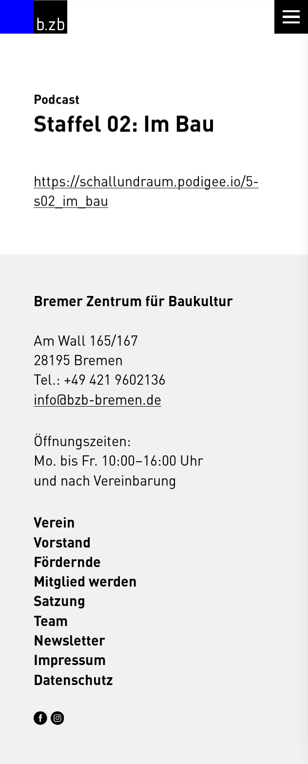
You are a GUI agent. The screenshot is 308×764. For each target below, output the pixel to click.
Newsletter (69, 639)
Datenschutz (73, 679)
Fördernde (67, 561)
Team (51, 620)
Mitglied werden (85, 580)
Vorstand (62, 541)
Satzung (59, 600)
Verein (54, 521)
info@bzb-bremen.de (97, 399)
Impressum (70, 659)
